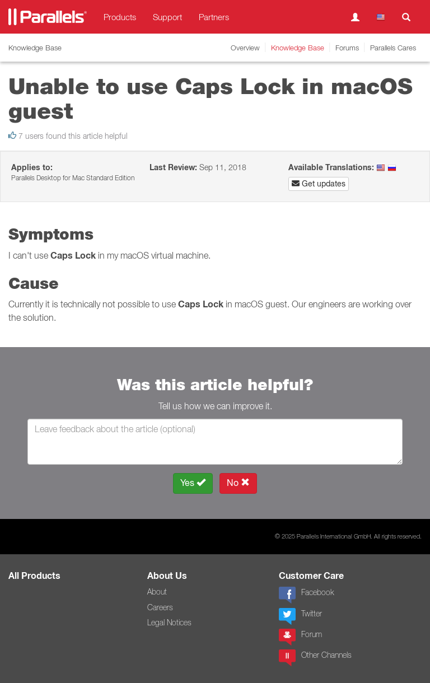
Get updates (318, 184)
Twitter (300, 616)
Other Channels (315, 657)
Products (120, 17)
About (157, 591)
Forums (347, 47)
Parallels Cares (393, 47)
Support (167, 17)
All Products (34, 576)
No (238, 483)
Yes (192, 483)
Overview (245, 47)
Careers (160, 607)
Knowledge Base (297, 47)
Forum (300, 637)
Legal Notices (169, 622)
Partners (214, 17)
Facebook (306, 595)
